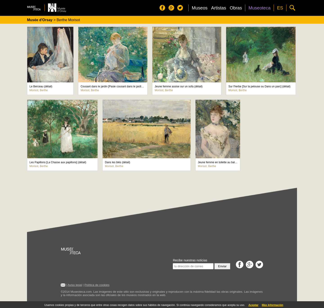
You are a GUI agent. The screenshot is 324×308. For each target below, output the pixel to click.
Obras (236, 7)
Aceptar (253, 305)
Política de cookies (96, 285)
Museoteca (259, 7)
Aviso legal (75, 285)
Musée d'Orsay (39, 20)
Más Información (272, 305)
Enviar (222, 266)
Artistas (218, 7)
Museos (199, 7)
